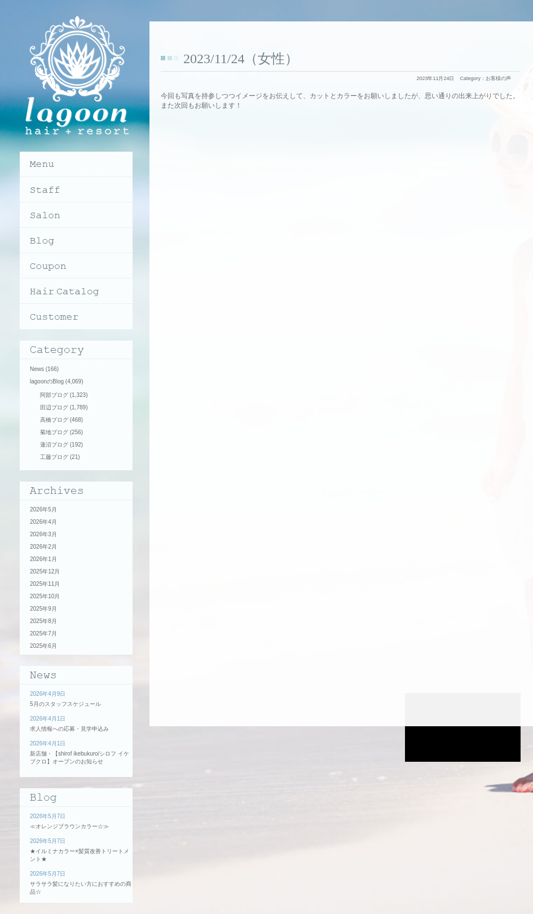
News (37, 369)
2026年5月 (43, 509)
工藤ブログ (54, 457)
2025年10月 (45, 596)
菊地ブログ (54, 432)
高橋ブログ (54, 420)
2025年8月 (43, 621)
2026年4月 (43, 522)
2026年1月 (43, 559)
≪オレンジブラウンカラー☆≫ (69, 826)
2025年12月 (45, 571)
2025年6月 (43, 646)
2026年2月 (43, 547)
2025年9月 (43, 609)
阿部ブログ (54, 395)
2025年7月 (43, 633)
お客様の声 (498, 78)
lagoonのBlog (47, 381)
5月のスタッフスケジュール (65, 704)
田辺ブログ (54, 407)
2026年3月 (43, 534)
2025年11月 (45, 584)
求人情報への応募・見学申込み (69, 729)
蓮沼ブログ (54, 444)
